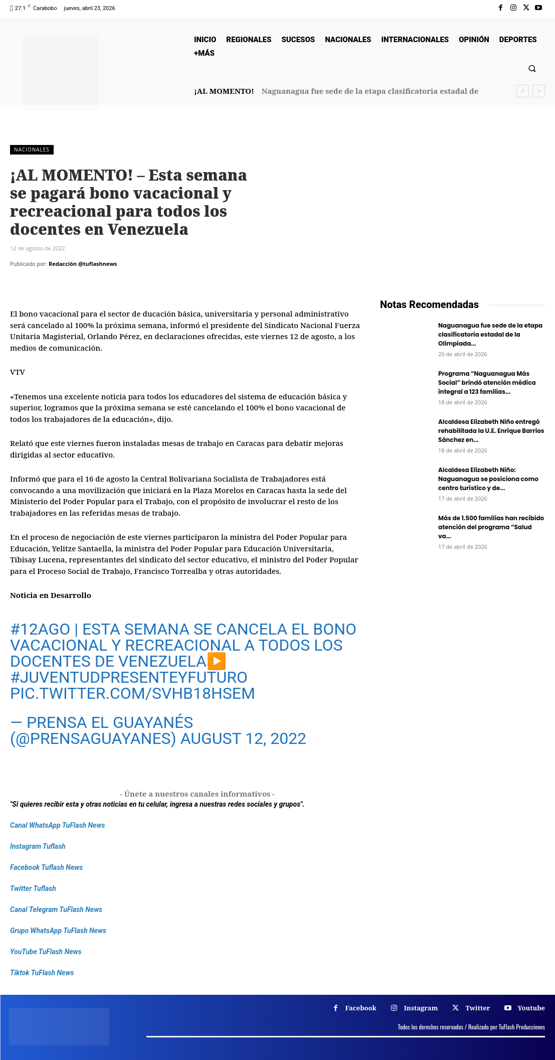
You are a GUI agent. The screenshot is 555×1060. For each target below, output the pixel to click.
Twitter (477, 1007)
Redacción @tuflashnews (83, 263)
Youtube (531, 1007)
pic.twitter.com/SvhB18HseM (132, 693)
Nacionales (32, 150)
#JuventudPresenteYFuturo (129, 677)
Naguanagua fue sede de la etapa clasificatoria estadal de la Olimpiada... (490, 334)
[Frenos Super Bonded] (462, 672)
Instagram (421, 1007)
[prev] (522, 91)
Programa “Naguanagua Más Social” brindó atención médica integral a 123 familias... (487, 382)
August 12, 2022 (243, 738)
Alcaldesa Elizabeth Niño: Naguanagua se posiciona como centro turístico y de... (488, 479)
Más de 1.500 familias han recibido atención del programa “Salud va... (491, 527)
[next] (538, 91)
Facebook (361, 1007)
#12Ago (40, 629)
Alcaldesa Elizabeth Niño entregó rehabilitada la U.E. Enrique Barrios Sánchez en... (491, 430)
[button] (532, 68)
